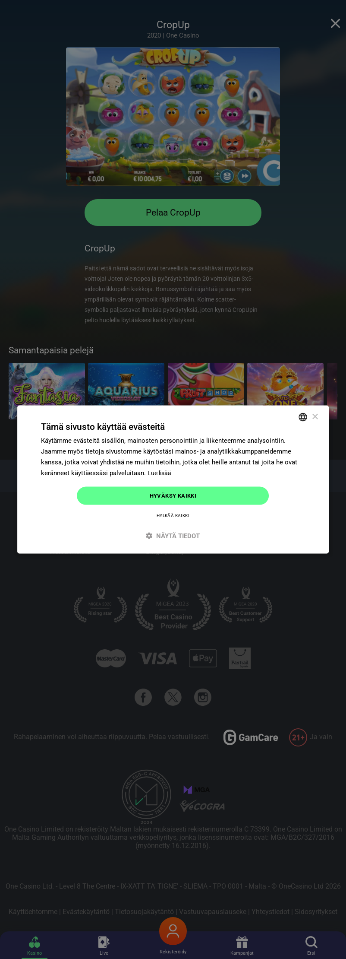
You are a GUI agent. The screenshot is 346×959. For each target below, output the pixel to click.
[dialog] (173, 479)
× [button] (314, 416)
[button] (173, 536)
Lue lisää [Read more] (160, 472)
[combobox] (303, 416)
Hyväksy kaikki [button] (173, 495)
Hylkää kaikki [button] (173, 516)
